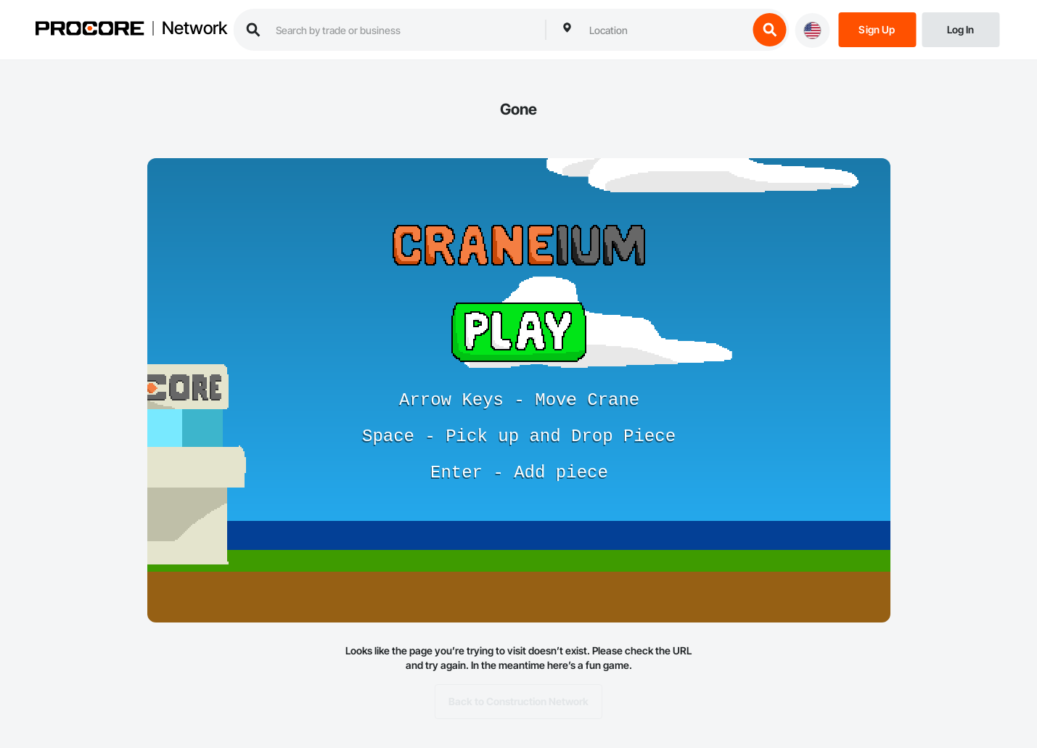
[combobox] (665, 30)
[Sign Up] (877, 28)
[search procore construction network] (403, 30)
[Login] (960, 28)
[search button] (769, 29)
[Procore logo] (89, 30)
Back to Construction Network (518, 701)
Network (194, 28)
